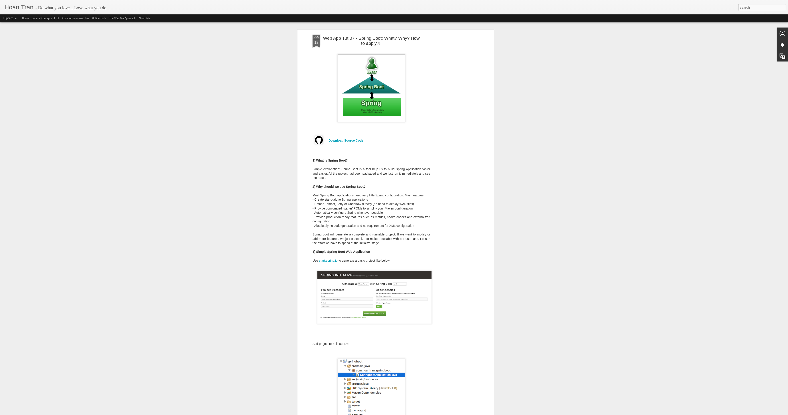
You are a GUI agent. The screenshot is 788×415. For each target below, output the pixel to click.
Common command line (75, 18)
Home (25, 18)
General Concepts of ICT (45, 18)
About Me (144, 18)
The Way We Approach (122, 18)
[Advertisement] (454, 43)
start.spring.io (328, 239)
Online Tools (99, 18)
